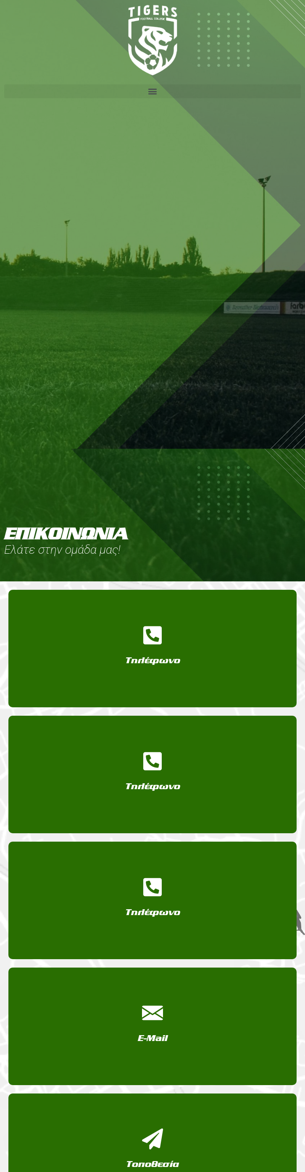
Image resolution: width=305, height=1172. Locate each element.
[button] (152, 91)
